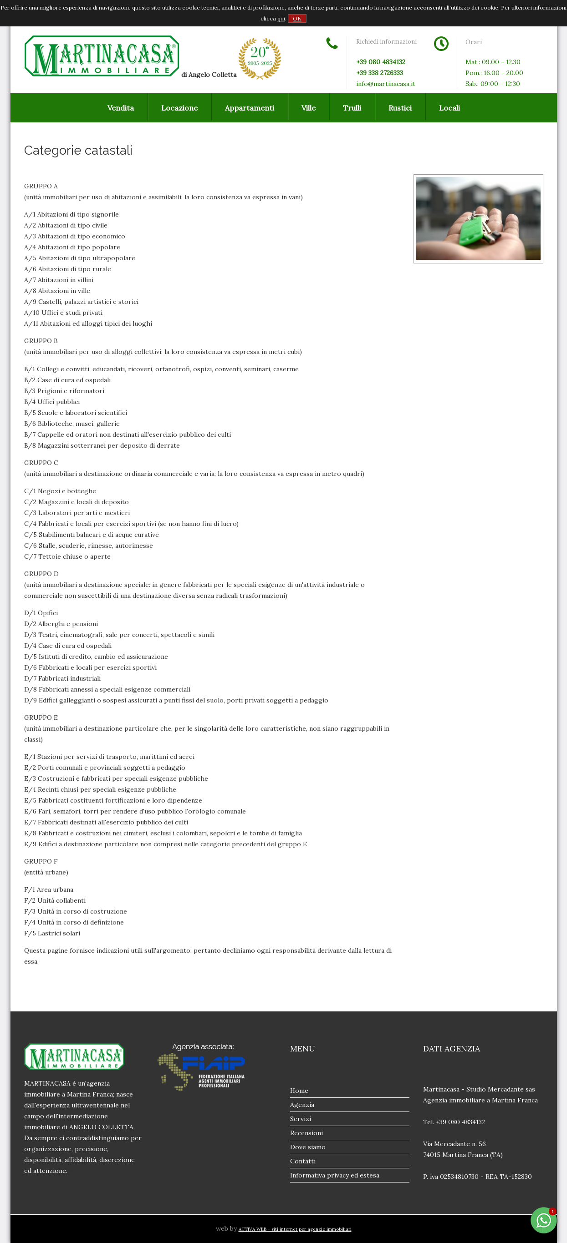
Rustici (400, 107)
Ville (308, 107)
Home (299, 1090)
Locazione (179, 107)
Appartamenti (249, 107)
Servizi (300, 1119)
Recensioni (306, 1133)
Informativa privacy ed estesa (334, 1175)
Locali (449, 107)
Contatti (303, 1161)
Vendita (120, 107)
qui (281, 18)
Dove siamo (308, 1147)
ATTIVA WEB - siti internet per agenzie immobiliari (295, 1229)
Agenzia (302, 1105)
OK (297, 18)
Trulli (352, 107)
